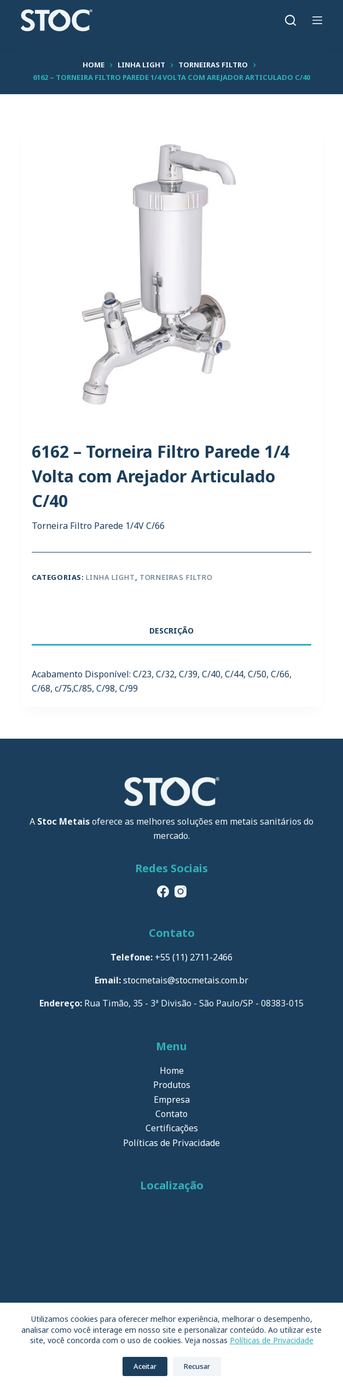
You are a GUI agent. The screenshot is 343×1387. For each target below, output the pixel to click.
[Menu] (317, 20)
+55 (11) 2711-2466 (193, 957)
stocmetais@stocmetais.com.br (185, 980)
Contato (171, 1114)
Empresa (172, 1100)
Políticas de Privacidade (271, 1340)
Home (172, 1070)
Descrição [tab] (171, 630)
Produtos (171, 1085)
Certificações (172, 1128)
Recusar (197, 1366)
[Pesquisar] (290, 20)
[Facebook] (163, 891)
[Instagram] (181, 891)
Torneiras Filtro (175, 577)
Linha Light (110, 577)
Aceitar (144, 1366)
